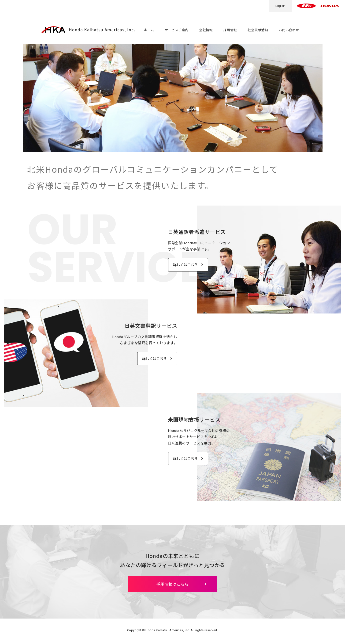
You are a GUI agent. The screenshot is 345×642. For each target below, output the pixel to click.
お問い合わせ (289, 29)
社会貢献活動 (258, 29)
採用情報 (230, 29)
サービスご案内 (176, 29)
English (280, 6)
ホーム (149, 29)
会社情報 (206, 29)
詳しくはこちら (185, 264)
